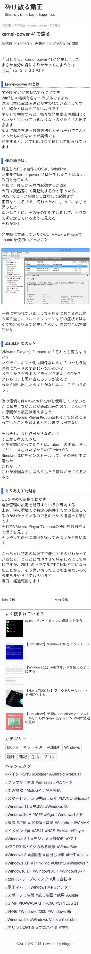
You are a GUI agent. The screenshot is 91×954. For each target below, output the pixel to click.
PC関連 (72, 44)
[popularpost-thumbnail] (14, 629)
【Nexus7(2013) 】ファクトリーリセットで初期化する (56, 693)
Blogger (67, 944)
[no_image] (14, 722)
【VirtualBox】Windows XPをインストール (57, 644)
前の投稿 (8, 600)
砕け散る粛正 (24, 6)
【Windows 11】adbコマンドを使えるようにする (57, 669)
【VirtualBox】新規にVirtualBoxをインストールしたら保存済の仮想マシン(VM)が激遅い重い (57, 718)
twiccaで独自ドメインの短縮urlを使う (53, 621)
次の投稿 (61, 600)
